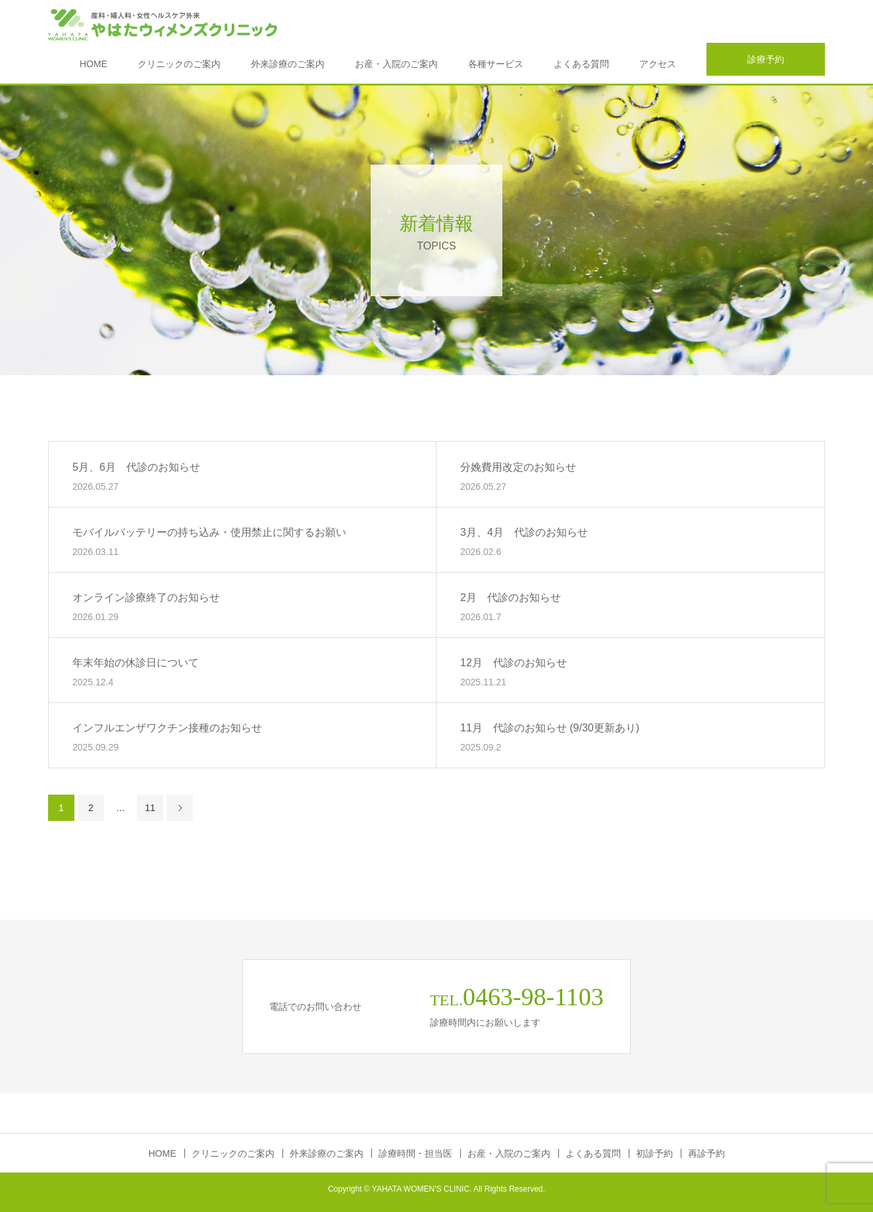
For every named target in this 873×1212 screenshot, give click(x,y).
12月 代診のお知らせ (513, 662)
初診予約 (654, 1153)
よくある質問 (581, 64)
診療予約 (765, 59)
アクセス (657, 64)
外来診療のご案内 (288, 64)
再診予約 (706, 1153)
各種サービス (495, 64)
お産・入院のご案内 (396, 64)
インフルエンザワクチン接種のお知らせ (167, 727)
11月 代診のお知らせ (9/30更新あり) (549, 727)
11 (150, 808)
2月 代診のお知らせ (510, 596)
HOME (93, 64)
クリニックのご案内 (179, 64)
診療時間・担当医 (415, 1153)
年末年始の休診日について (135, 662)
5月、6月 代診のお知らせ (136, 466)
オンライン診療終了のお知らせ (146, 596)
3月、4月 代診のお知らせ (524, 531)
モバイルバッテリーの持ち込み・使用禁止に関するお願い (209, 531)
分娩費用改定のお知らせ (518, 466)
